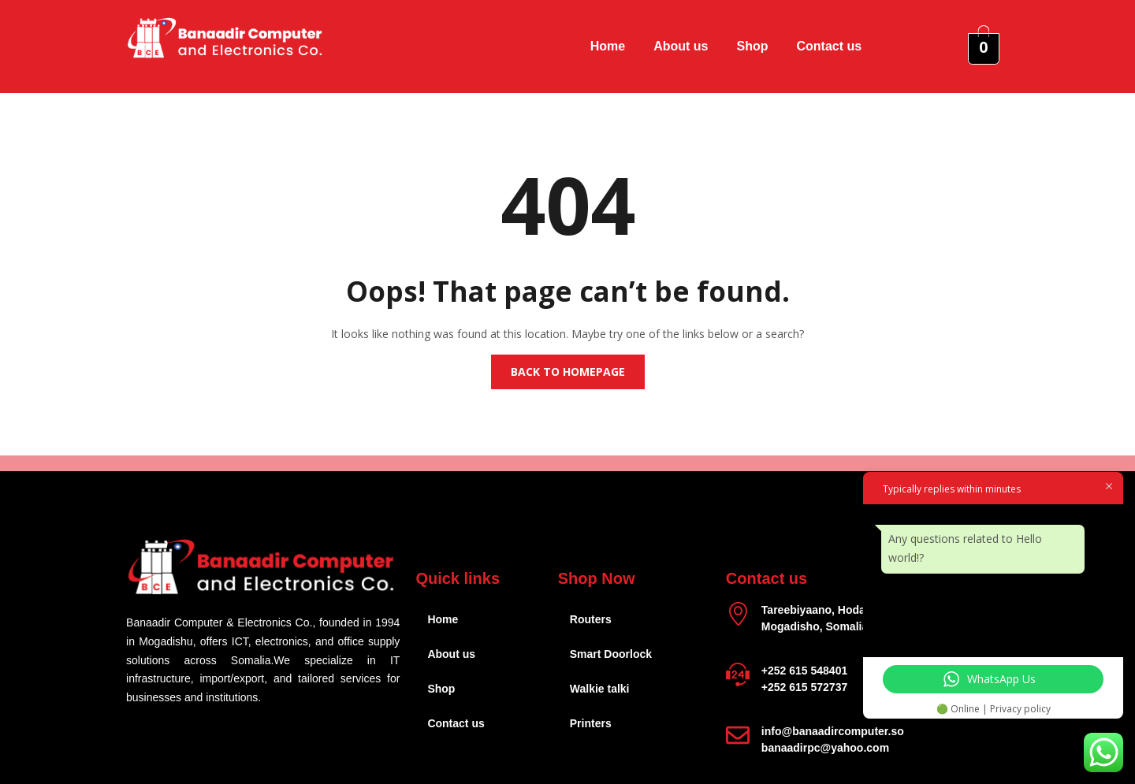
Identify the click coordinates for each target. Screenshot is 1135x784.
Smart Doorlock (611, 654)
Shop (752, 46)
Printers (591, 723)
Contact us (829, 46)
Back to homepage (568, 371)
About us (680, 46)
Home (607, 46)
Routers (591, 619)
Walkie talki (600, 688)
